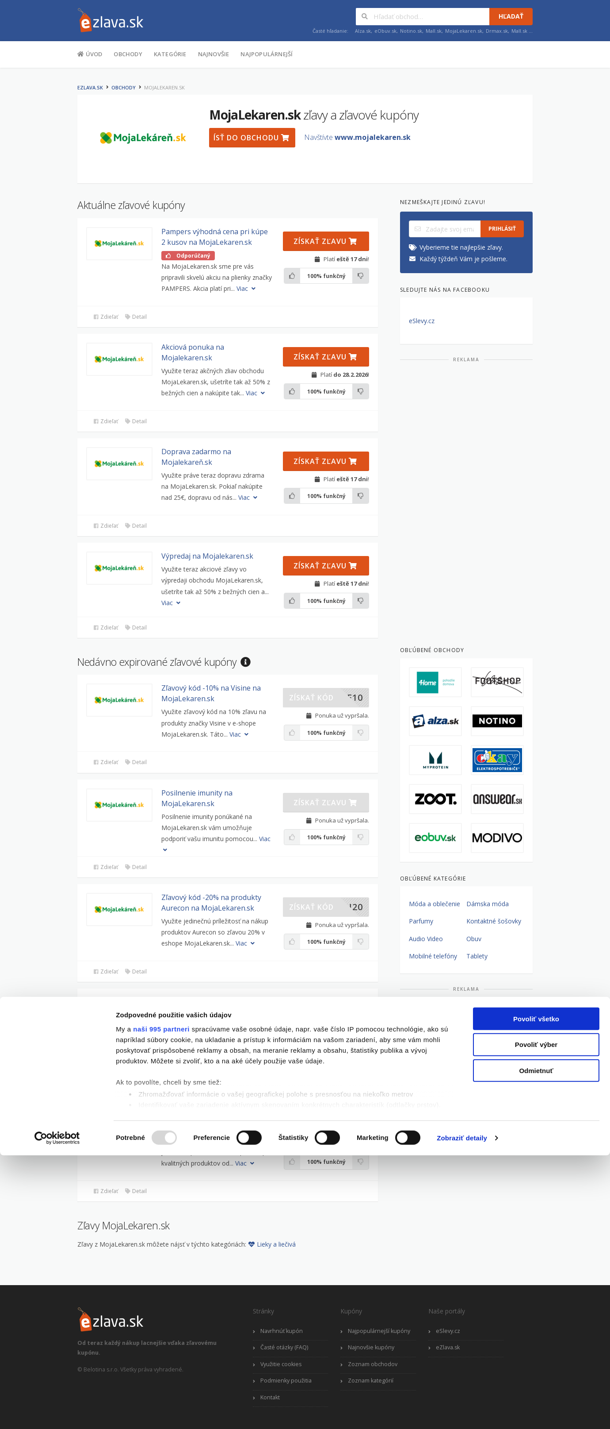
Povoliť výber (536, 1318)
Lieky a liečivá (272, 1244)
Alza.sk (363, 30)
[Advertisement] (466, 500)
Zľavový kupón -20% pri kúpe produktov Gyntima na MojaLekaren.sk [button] (209, 1012)
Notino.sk (411, 30)
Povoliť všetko (536, 1292)
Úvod (89, 53)
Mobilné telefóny (433, 956)
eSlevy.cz (422, 321)
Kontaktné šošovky (493, 921)
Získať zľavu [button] (325, 241)
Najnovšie (213, 54)
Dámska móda (487, 904)
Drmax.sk (497, 30)
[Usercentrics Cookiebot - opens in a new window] (57, 1411)
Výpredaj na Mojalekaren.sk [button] (207, 556)
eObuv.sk (385, 30)
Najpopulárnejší (266, 54)
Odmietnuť (536, 1344)
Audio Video (426, 939)
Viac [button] (246, 288)
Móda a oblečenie (434, 904)
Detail (136, 317)
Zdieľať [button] (105, 317)
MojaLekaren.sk (463, 30)
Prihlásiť (502, 228)
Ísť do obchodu (252, 138)
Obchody (128, 54)
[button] (119, 243)
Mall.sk (434, 30)
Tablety (477, 956)
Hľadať (511, 16)
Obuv (473, 939)
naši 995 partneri (161, 1302)
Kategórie (170, 54)
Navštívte (357, 137)
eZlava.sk (90, 87)
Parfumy (421, 921)
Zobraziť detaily (462, 1411)
